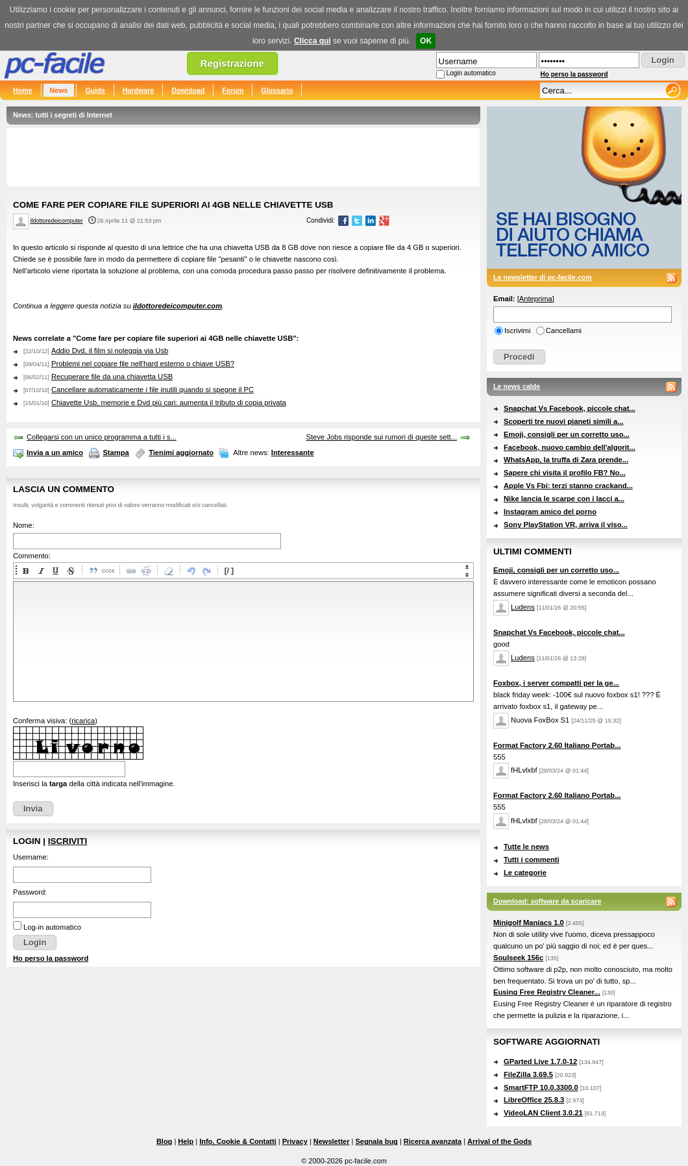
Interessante (292, 452)
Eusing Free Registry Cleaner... (546, 992)
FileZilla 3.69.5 (528, 1074)
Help (185, 1141)
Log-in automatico (52, 927)
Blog (164, 1141)
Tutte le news (526, 846)
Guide (94, 90)
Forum (232, 90)
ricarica (83, 721)
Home (22, 90)
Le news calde (516, 386)
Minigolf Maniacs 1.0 (528, 922)
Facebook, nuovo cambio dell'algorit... (569, 447)
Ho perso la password (574, 74)
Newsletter (331, 1141)
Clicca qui (312, 40)
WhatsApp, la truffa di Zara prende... (566, 460)
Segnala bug (376, 1141)
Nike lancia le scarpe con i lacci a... (564, 498)
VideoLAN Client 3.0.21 (543, 1113)
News (59, 90)
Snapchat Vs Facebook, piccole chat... (569, 408)
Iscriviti (67, 841)
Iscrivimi (517, 330)
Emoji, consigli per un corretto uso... (567, 434)
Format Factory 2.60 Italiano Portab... (556, 745)
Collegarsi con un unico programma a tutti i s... (102, 437)
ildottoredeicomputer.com (177, 306)
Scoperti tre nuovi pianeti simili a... (564, 421)
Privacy (295, 1141)
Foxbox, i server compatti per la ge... (556, 683)
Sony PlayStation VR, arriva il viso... (566, 524)
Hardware (138, 90)
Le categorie (525, 872)
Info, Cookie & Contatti (237, 1141)
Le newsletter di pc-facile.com (542, 277)
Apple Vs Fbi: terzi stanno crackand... (568, 486)
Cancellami (564, 330)
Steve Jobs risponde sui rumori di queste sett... (381, 437)
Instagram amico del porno (550, 511)
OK (426, 40)
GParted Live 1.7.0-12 (540, 1061)
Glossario (277, 90)
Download (187, 90)
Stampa (116, 452)
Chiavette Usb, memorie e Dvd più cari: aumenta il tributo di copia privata (168, 402)
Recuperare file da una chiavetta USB (112, 376)
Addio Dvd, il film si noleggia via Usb (109, 350)
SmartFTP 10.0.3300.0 (541, 1087)
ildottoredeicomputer (57, 220)
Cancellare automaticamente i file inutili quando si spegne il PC (152, 389)
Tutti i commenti (531, 859)
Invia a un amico (55, 452)
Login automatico (471, 73)
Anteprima (535, 299)
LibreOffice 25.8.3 (534, 1100)
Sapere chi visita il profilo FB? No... (565, 473)
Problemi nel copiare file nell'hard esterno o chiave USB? (142, 363)
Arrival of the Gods (499, 1141)
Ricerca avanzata (432, 1141)
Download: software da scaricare (547, 901)
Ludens (523, 607)
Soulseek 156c (518, 957)
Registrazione (232, 63)
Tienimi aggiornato (181, 452)
